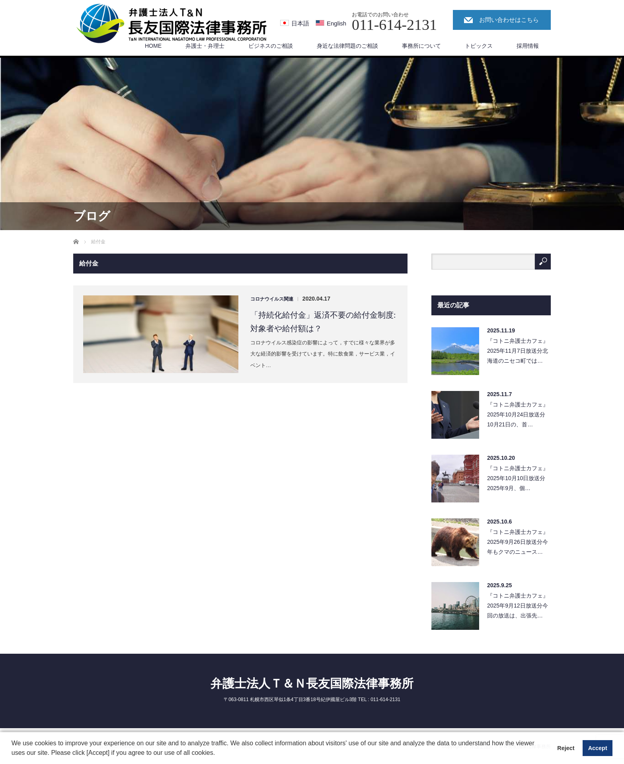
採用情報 (528, 46)
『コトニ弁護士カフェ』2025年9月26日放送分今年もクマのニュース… (517, 542)
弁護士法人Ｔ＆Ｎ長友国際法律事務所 (312, 683)
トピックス (479, 46)
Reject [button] (565, 748)
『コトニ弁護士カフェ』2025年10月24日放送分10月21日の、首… (517, 414)
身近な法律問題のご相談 (347, 46)
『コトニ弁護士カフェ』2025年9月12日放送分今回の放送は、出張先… (517, 605)
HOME (153, 46)
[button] (218, 753)
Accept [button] (597, 748)
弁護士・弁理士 (204, 46)
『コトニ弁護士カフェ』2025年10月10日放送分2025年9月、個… (517, 478)
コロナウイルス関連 (271, 299)
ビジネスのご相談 (270, 46)
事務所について (421, 46)
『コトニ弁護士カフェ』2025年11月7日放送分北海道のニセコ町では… (517, 351)
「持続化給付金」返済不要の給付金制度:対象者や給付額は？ (323, 322)
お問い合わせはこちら (509, 19)
